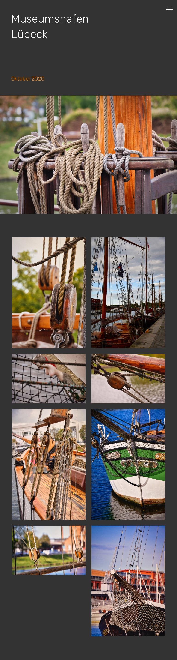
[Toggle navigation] (169, 8)
